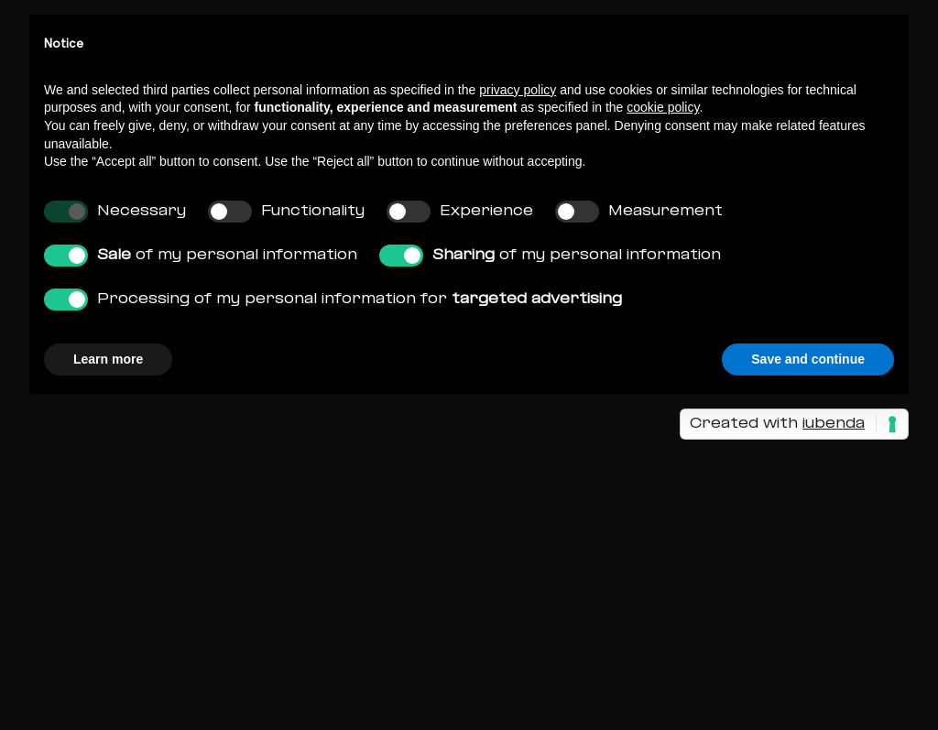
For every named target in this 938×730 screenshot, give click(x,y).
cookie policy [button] (663, 107)
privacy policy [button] (517, 89)
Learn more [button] (108, 359)
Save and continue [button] (808, 359)
